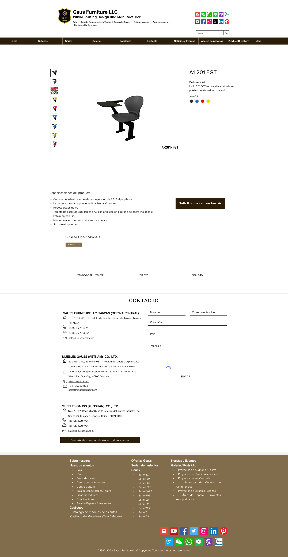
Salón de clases (86, 478)
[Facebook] (203, 21)
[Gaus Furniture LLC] (95, 12)
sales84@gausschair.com (83, 389)
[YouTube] (197, 21)
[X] (215, 21)
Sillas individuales (87, 494)
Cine (79, 474)
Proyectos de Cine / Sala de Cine (198, 474)
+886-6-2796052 (79, 332)
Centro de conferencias (91, 482)
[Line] (215, 14)
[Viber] (221, 14)
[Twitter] (194, 531)
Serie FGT (144, 482)
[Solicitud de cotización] (200, 203)
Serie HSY (144, 487)
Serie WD (144, 508)
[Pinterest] (227, 21)
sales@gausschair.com (81, 337)
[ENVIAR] (185, 376)
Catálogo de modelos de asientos (94, 512)
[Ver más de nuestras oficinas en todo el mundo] (100, 440)
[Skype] (169, 542)
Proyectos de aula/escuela (194, 478)
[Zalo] (227, 14)
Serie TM (143, 503)
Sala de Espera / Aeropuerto (94, 503)
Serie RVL (144, 495)
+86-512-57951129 (78, 425)
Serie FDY (144, 478)
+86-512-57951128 (78, 420)
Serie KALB (145, 491)
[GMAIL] (197, 14)
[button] (203, 14)
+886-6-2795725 (79, 327)
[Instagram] (209, 21)
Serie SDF (144, 499)
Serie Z (142, 512)
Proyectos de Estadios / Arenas (197, 490)
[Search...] (207, 33)
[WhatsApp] (209, 14)
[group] (144, 265)
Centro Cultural (86, 486)
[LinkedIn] (221, 21)
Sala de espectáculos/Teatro (94, 490)
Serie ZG (143, 516)
